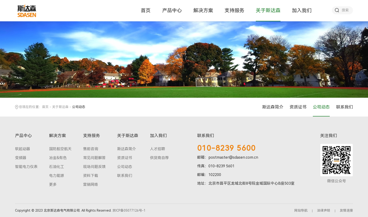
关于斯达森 (268, 10)
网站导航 (300, 210)
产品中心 (172, 10)
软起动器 (22, 149)
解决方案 (203, 10)
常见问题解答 (94, 158)
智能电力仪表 (26, 167)
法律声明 (323, 210)
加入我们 (302, 10)
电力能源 (56, 175)
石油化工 (56, 167)
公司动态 (321, 107)
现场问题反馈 (94, 167)
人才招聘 (157, 149)
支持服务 (234, 10)
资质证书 (298, 107)
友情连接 (346, 210)
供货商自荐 (159, 158)
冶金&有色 (58, 158)
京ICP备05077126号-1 (129, 210)
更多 (53, 184)
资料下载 (90, 175)
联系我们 (344, 107)
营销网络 (90, 184)
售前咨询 (90, 149)
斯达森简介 (272, 107)
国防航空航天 (60, 149)
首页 (146, 10)
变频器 (20, 158)
